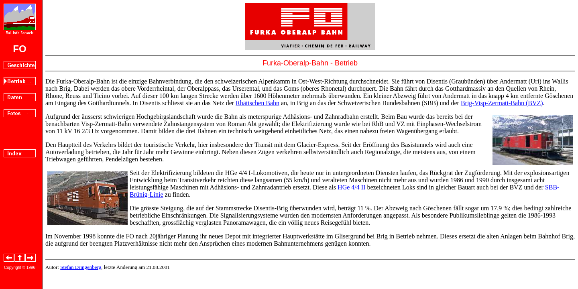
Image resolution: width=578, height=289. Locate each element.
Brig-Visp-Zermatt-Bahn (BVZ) (502, 103)
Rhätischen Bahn (257, 103)
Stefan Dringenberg (80, 267)
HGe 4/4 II (351, 187)
